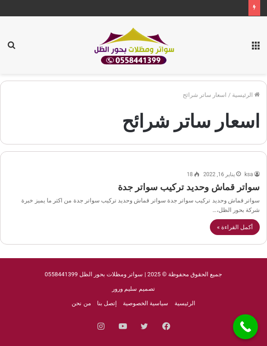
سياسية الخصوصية (145, 303)
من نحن (81, 303)
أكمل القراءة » (235, 227)
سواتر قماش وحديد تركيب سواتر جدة (189, 187)
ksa (248, 174)
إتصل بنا (107, 303)
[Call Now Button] (245, 326)
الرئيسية (246, 94)
